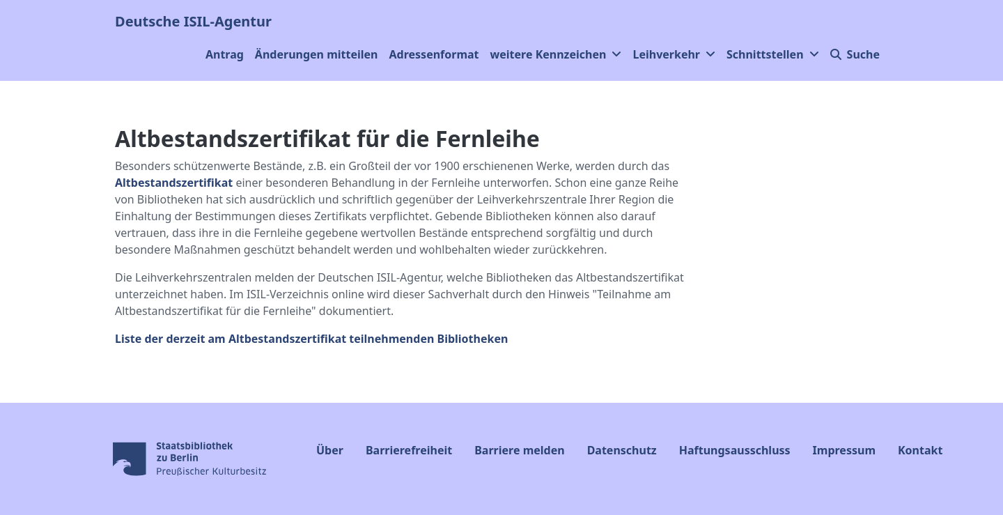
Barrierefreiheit (409, 450)
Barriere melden (519, 450)
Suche (855, 54)
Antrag (224, 54)
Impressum (844, 450)
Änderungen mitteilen (316, 54)
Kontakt (920, 450)
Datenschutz (622, 450)
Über (329, 450)
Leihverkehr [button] (673, 54)
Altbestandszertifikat (174, 182)
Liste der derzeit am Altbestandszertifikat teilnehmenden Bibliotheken (311, 338)
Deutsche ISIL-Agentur (193, 21)
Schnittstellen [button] (772, 54)
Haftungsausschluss (735, 450)
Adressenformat (434, 54)
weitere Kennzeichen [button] (556, 54)
